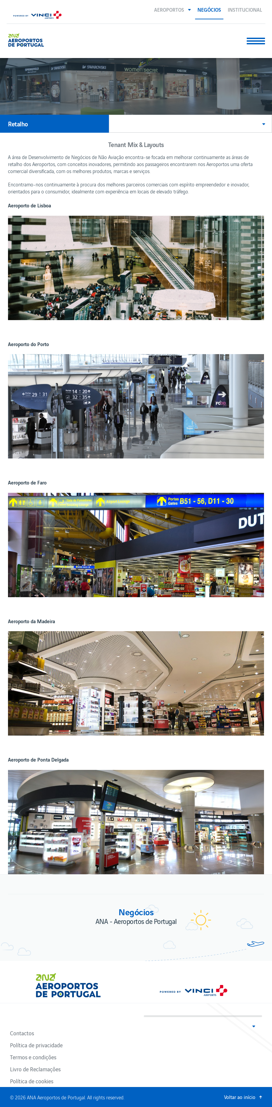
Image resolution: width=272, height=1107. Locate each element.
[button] (172, 9)
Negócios (209, 9)
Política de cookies (31, 1081)
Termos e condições (33, 1057)
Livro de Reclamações (35, 1069)
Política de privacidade (36, 1045)
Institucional (245, 9)
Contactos (22, 1033)
